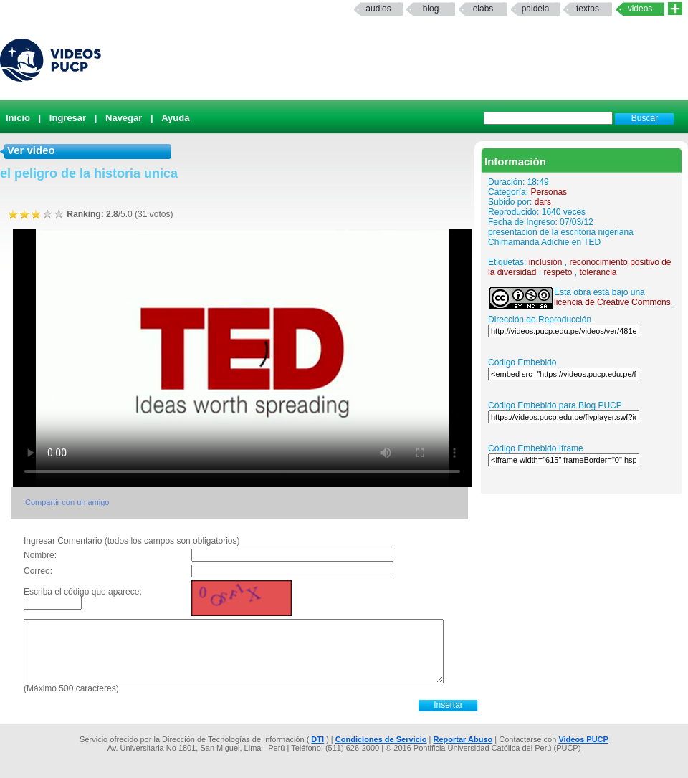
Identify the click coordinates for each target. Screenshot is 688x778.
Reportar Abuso (463, 739)
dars (543, 202)
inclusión (546, 262)
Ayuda (175, 117)
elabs (483, 9)
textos (587, 9)
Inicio (18, 117)
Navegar (123, 117)
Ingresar (67, 117)
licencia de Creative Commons (612, 302)
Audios (378, 9)
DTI (317, 739)
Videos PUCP (583, 739)
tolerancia (597, 272)
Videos (640, 9)
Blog (431, 9)
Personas (548, 192)
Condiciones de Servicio (381, 739)
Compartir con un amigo (67, 502)
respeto (557, 272)
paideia (536, 9)
